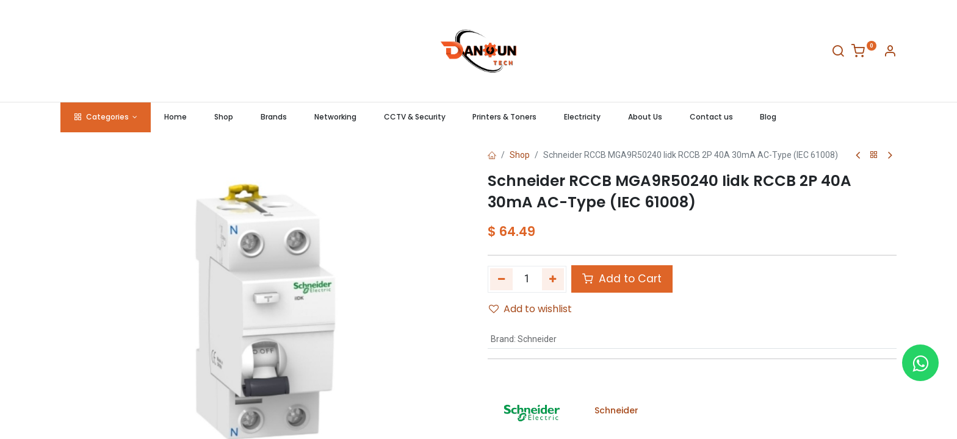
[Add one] (553, 279)
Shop (520, 155)
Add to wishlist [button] (530, 309)
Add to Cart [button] (622, 278)
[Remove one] (501, 279)
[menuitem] (176, 117)
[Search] (838, 53)
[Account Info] (890, 53)
